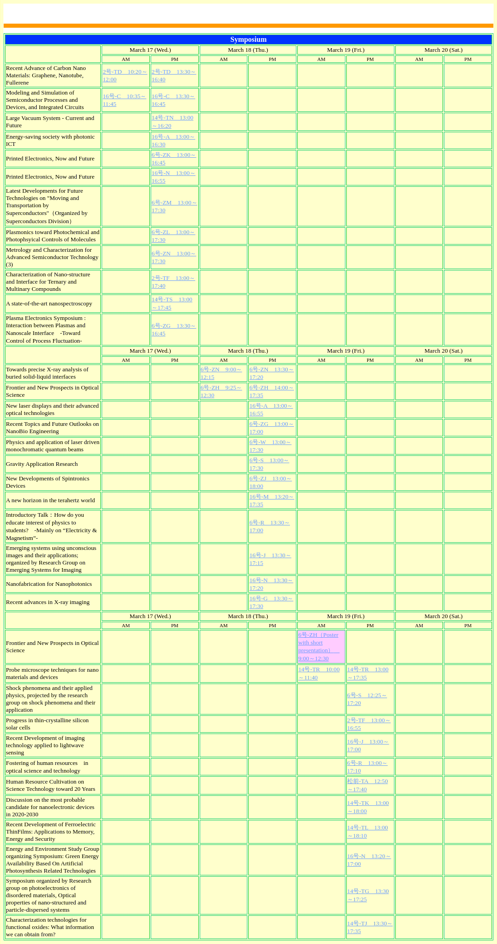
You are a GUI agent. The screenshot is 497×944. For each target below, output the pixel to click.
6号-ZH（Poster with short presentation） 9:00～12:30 (319, 646)
